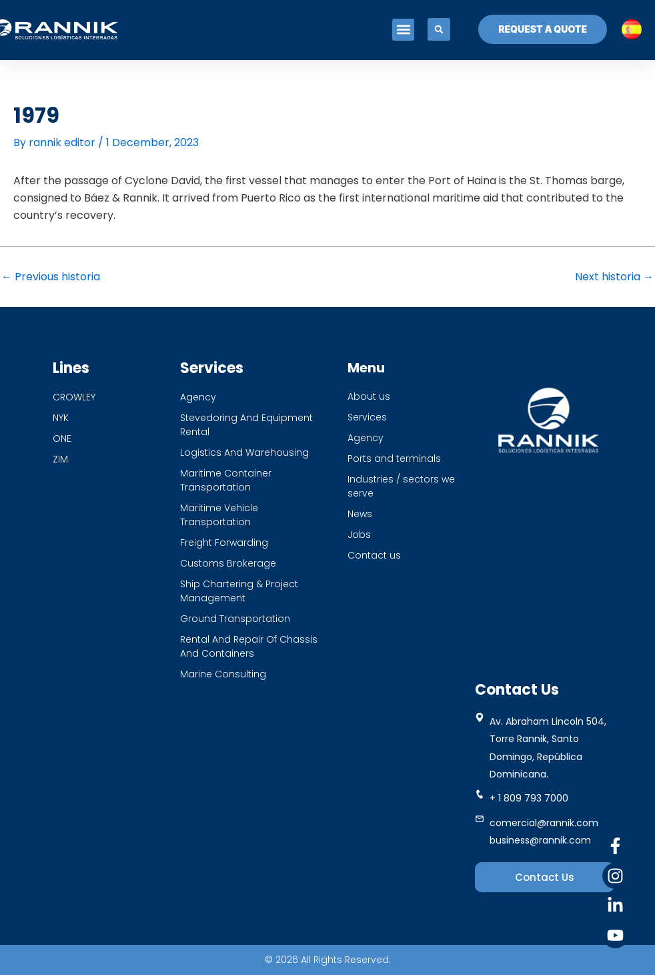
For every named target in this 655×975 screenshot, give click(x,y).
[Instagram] (615, 876)
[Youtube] (615, 935)
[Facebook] (615, 846)
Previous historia (50, 277)
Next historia (614, 277)
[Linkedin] (615, 905)
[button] (403, 30)
